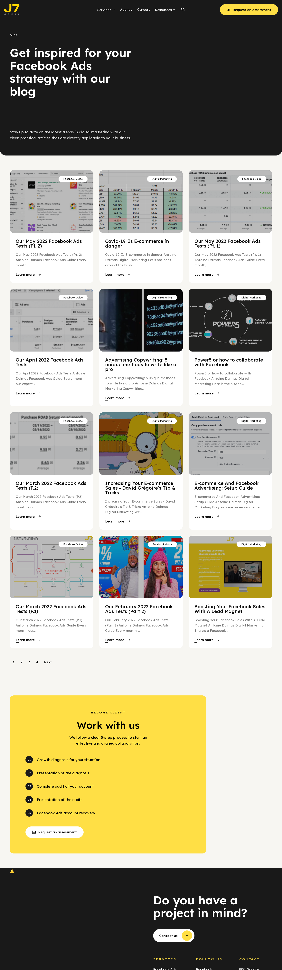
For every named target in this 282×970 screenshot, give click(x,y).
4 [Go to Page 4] (37, 662)
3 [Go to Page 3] (29, 662)
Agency (126, 9)
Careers (143, 9)
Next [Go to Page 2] (48, 662)
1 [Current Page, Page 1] (13, 662)
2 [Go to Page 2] (22, 662)
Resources (165, 10)
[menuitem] (182, 9)
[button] (28, 274)
